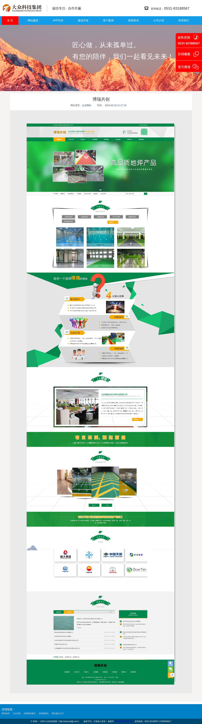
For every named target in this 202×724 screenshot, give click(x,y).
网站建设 (33, 20)
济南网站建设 (30, 713)
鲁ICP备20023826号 (123, 721)
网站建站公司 (58, 713)
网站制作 (6, 713)
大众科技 (17, 713)
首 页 (10, 20)
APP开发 (58, 20)
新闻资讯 (133, 20)
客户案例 (108, 20)
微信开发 (83, 20)
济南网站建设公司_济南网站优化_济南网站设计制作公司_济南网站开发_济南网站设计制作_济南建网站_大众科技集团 (22, 8)
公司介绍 (158, 20)
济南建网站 (44, 713)
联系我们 (184, 20)
